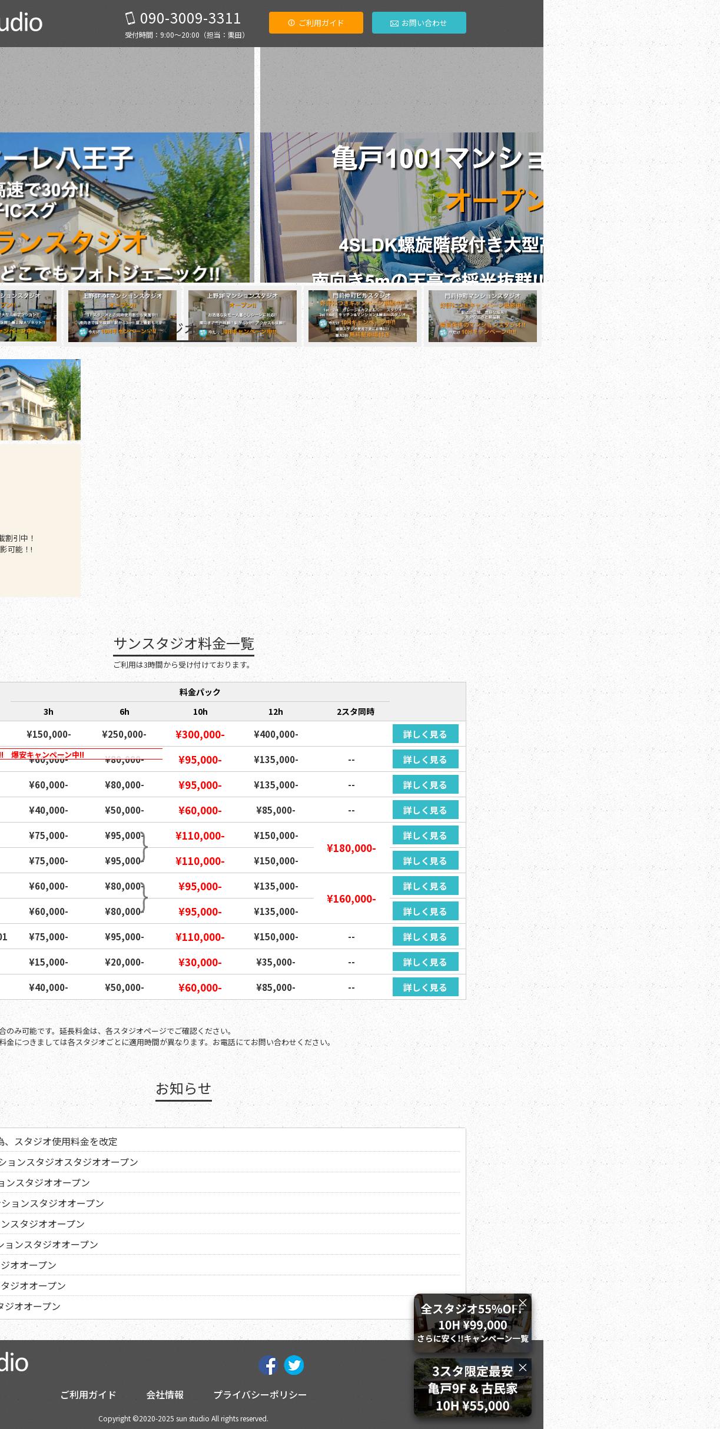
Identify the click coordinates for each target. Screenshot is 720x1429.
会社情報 (341, 1394)
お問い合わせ (595, 22)
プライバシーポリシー (437, 1394)
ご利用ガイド (492, 22)
